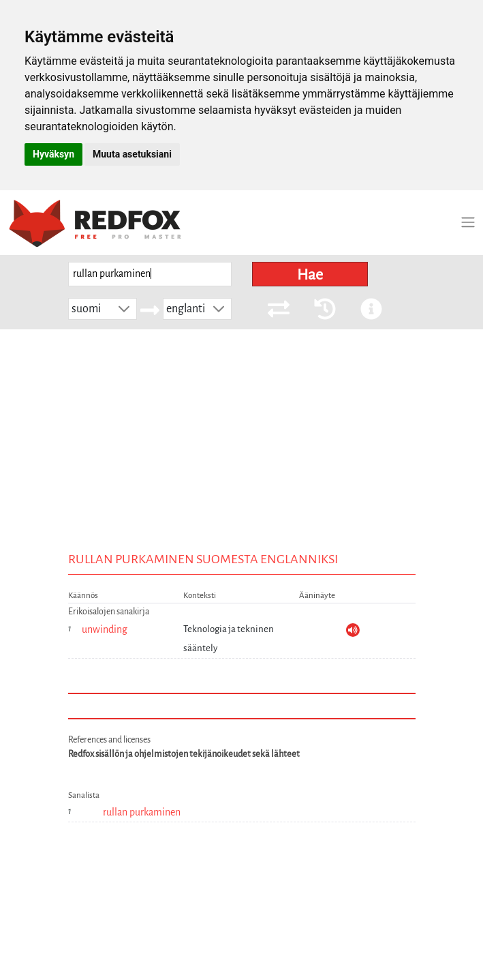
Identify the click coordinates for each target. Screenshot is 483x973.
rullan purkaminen (142, 812)
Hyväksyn (53, 154)
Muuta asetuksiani (132, 154)
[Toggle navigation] (468, 222)
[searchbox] (150, 274)
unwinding (104, 629)
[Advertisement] (242, 431)
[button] (124, 309)
